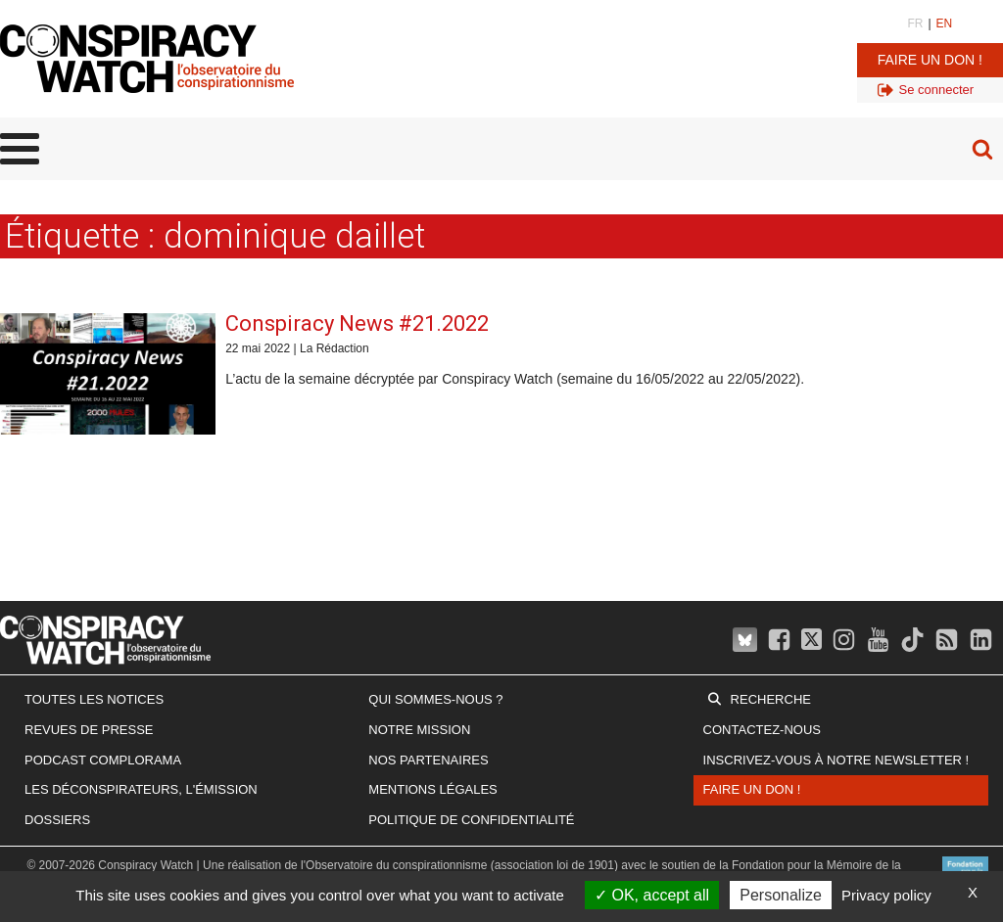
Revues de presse (89, 729)
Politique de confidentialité (471, 819)
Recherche (771, 699)
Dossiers (57, 819)
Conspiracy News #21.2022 (357, 323)
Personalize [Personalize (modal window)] (781, 895)
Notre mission (419, 729)
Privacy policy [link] (886, 895)
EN (944, 23)
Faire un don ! (930, 60)
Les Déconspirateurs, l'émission (141, 789)
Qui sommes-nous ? (435, 699)
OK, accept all (652, 895)
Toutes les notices (94, 699)
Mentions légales (432, 789)
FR (915, 23)
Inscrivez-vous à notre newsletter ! (836, 760)
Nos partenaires (428, 760)
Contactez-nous (762, 729)
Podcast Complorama (102, 760)
